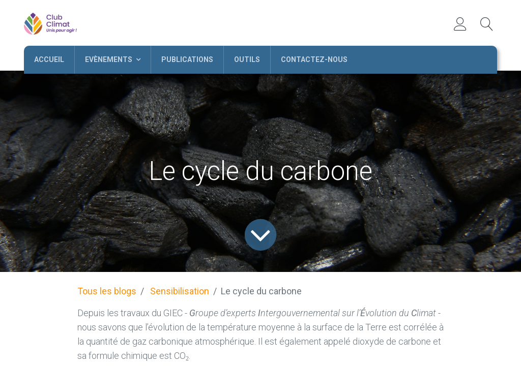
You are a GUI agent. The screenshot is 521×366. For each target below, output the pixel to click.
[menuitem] (49, 60)
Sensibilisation (179, 291)
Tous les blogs (106, 291)
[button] (487, 24)
